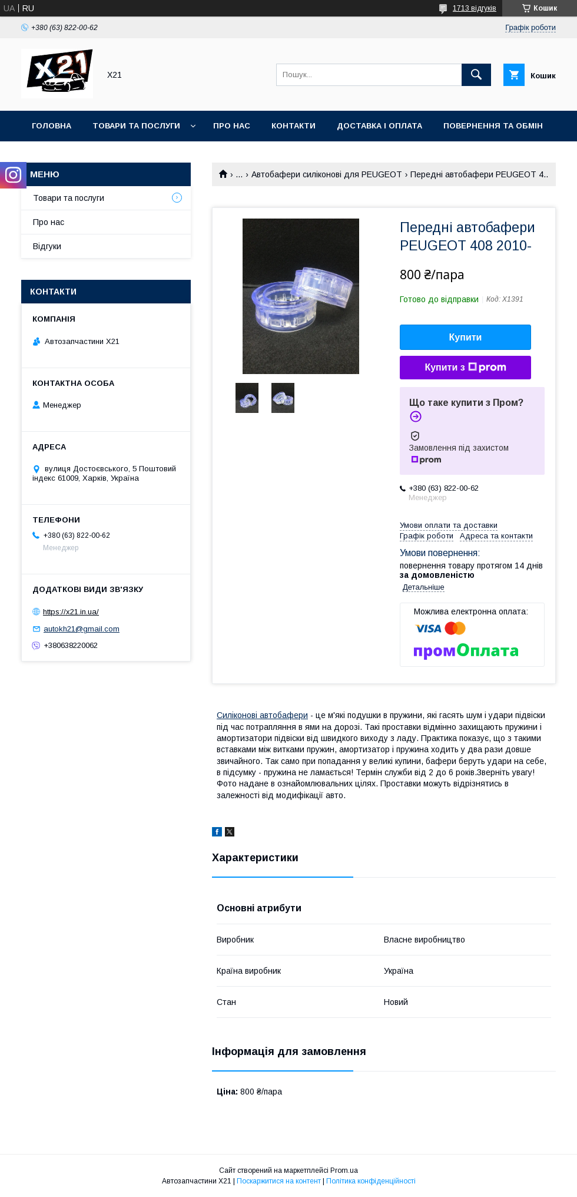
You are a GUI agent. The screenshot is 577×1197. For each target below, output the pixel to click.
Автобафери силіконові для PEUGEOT (326, 174)
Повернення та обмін (493, 125)
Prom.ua (344, 1170)
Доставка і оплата (379, 125)
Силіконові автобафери (262, 715)
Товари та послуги (136, 125)
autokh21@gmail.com (82, 628)
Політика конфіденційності (371, 1181)
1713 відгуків (474, 8)
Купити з (465, 367)
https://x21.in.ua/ (71, 611)
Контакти (293, 125)
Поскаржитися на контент (279, 1181)
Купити (465, 337)
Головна (51, 125)
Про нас (231, 125)
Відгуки (47, 246)
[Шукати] (476, 75)
